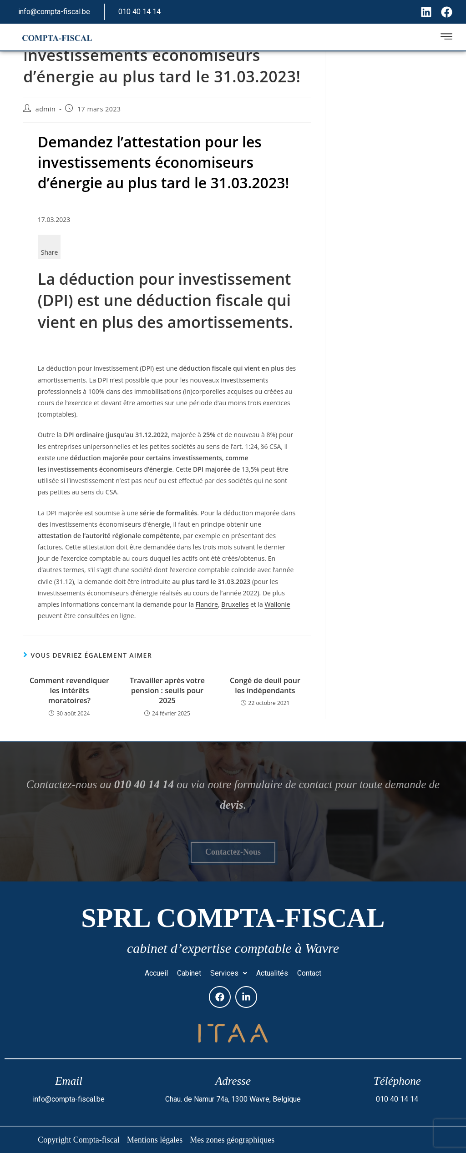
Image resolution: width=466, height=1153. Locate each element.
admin (45, 109)
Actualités (272, 973)
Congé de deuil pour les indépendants (265, 685)
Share (49, 252)
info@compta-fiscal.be (54, 11)
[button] (229, 973)
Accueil (156, 973)
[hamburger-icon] (446, 37)
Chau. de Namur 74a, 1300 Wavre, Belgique (233, 1099)
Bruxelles (234, 604)
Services (228, 973)
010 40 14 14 (139, 11)
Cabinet (189, 973)
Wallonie (277, 604)
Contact (309, 973)
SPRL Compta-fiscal (233, 918)
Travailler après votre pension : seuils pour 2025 (167, 690)
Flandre (207, 604)
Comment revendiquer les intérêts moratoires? (69, 690)
